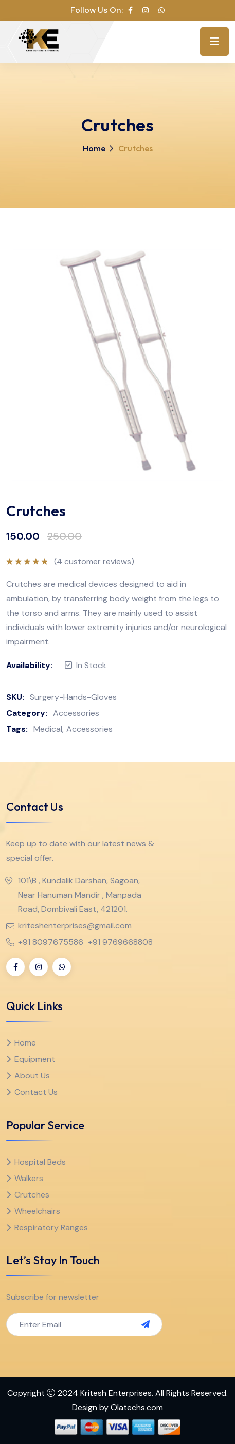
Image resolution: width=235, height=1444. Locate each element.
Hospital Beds (40, 1161)
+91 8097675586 (50, 942)
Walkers (28, 1178)
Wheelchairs (37, 1211)
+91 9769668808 (120, 942)
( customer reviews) (94, 562)
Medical (47, 729)
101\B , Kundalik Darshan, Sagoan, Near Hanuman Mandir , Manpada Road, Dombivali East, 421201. (79, 895)
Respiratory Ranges (51, 1227)
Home (94, 148)
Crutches (31, 1194)
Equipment (34, 1059)
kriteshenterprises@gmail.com (75, 925)
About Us (32, 1075)
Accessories (76, 713)
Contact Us (36, 1092)
